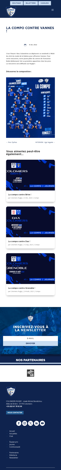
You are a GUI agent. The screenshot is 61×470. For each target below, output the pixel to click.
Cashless (45, 3)
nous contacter (15, 412)
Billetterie (31, 3)
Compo (36, 198)
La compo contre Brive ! (19, 194)
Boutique (16, 3)
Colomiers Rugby (16, 198)
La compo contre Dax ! (19, 241)
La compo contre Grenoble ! (21, 288)
